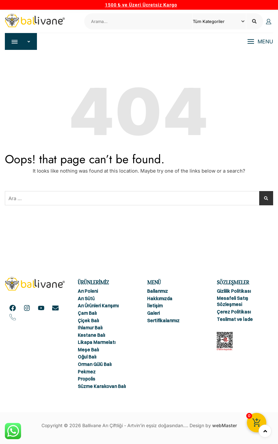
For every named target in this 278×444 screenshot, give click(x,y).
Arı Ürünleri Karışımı (98, 306)
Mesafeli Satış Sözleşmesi (232, 301)
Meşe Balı (88, 350)
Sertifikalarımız (163, 321)
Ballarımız (157, 291)
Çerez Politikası (234, 312)
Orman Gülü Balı (94, 364)
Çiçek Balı (88, 321)
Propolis (86, 379)
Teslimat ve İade (235, 319)
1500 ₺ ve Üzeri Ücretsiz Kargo (141, 4)
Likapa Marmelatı (96, 343)
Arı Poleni (88, 291)
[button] (260, 42)
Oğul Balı (87, 357)
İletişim (155, 306)
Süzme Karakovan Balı (102, 386)
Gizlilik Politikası (234, 291)
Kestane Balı (91, 335)
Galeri (153, 313)
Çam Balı (87, 313)
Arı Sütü (86, 299)
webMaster (224, 425)
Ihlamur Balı (90, 328)
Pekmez (87, 372)
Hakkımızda (159, 299)
